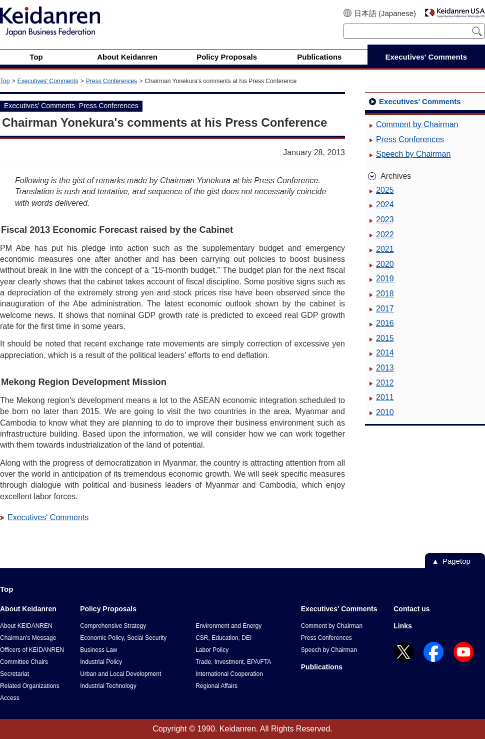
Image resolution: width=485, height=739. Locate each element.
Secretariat (14, 673)
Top (5, 81)
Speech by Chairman (413, 154)
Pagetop (456, 561)
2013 (385, 367)
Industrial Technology (108, 685)
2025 (385, 190)
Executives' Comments (48, 81)
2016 (385, 323)
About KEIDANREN (26, 625)
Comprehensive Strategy (113, 625)
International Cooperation (229, 673)
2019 (385, 278)
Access (10, 697)
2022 (385, 234)
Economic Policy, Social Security (123, 637)
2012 (385, 383)
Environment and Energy (229, 625)
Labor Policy (212, 649)
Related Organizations (30, 685)
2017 (385, 308)
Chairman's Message (28, 637)
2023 (385, 219)
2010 (385, 412)
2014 (385, 352)
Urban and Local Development (120, 673)
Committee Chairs (24, 661)
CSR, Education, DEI (224, 637)
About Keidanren (28, 609)
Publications (321, 667)
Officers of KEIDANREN (32, 649)
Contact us (412, 609)
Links (403, 626)
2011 (385, 397)
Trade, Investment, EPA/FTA (233, 661)
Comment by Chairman (417, 124)
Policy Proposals (108, 609)
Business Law (98, 649)
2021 (385, 249)
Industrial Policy (101, 661)
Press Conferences (111, 81)
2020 (385, 264)
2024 (385, 204)
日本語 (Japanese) (385, 13)
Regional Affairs (217, 685)
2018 (385, 293)
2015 (385, 338)
